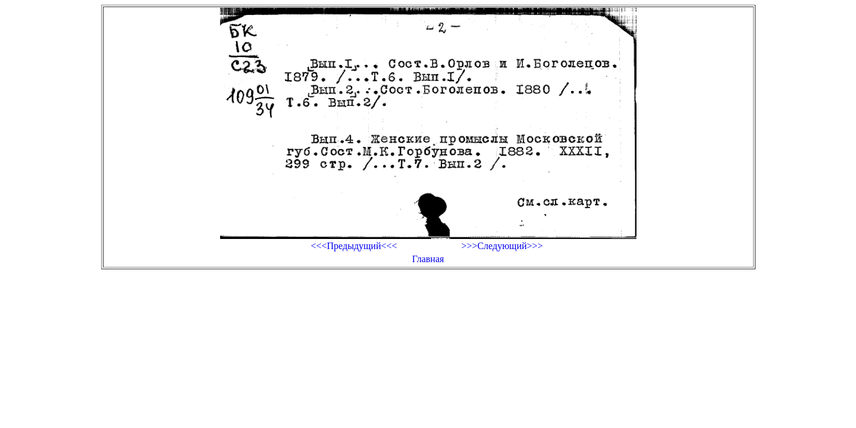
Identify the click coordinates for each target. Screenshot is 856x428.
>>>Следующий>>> (502, 246)
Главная (428, 259)
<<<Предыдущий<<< (354, 246)
